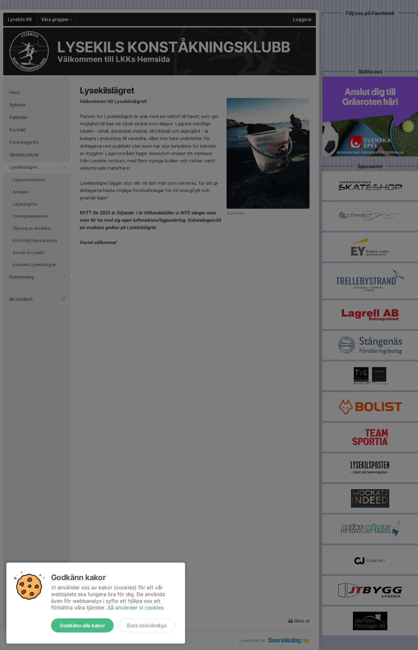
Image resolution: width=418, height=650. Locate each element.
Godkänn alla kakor (82, 625)
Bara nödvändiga (146, 625)
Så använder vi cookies (136, 607)
